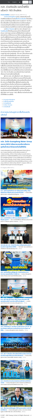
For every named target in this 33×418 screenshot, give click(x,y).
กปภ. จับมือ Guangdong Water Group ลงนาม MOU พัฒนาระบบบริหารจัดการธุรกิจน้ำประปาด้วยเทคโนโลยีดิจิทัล (16, 144)
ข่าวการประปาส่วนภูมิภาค (9, 100)
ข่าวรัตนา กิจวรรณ (7, 105)
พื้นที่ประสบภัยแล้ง (21, 19)
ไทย (9, 2)
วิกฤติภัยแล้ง (4, 31)
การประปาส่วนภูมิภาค (10, 17)
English (14, 2)
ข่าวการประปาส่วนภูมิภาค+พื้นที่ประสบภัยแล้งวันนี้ (15, 113)
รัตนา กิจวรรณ (10, 29)
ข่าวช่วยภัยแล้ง (6, 107)
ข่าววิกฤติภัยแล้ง (7, 103)
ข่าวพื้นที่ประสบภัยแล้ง (8, 101)
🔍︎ (30, 2)
